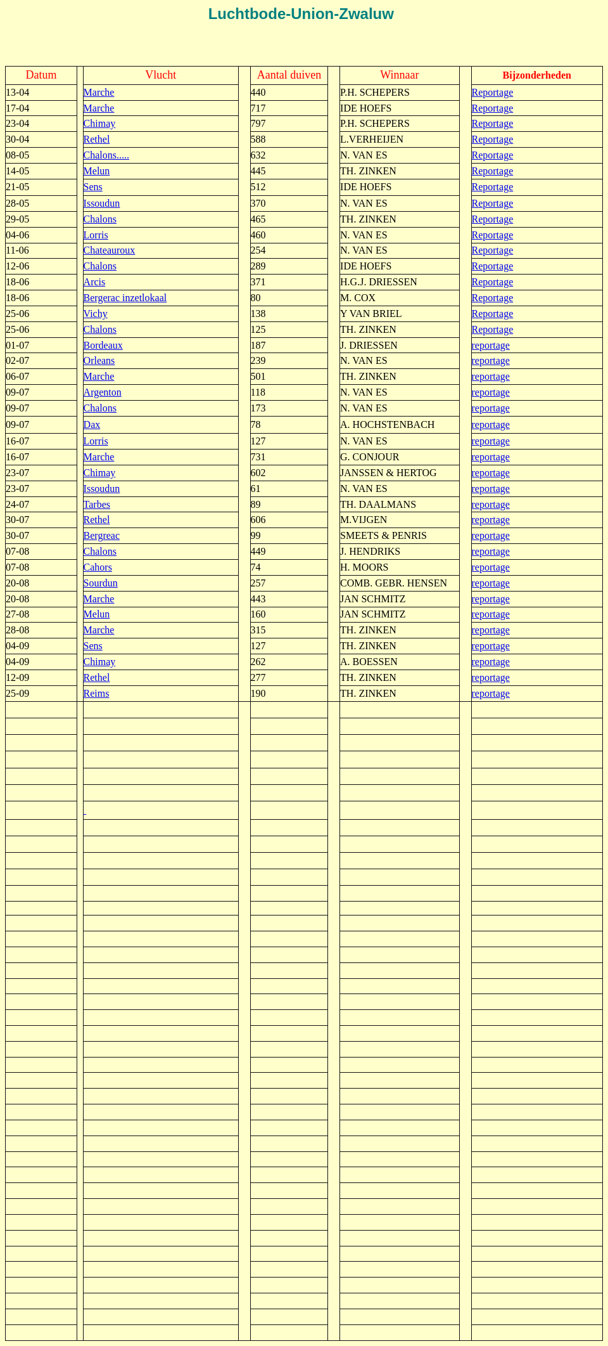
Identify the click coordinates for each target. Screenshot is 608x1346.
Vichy (96, 313)
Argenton (103, 392)
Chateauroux (110, 250)
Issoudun (102, 203)
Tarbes (97, 504)
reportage (491, 345)
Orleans (99, 360)
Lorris (96, 235)
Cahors (98, 567)
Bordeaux (103, 345)
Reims (97, 693)
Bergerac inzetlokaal (125, 297)
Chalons (100, 219)
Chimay (100, 123)
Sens (93, 186)
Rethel (97, 139)
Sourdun (101, 583)
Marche (99, 92)
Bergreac (102, 535)
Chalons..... (106, 155)
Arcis (95, 281)
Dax (92, 424)
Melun (97, 170)
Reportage (493, 92)
